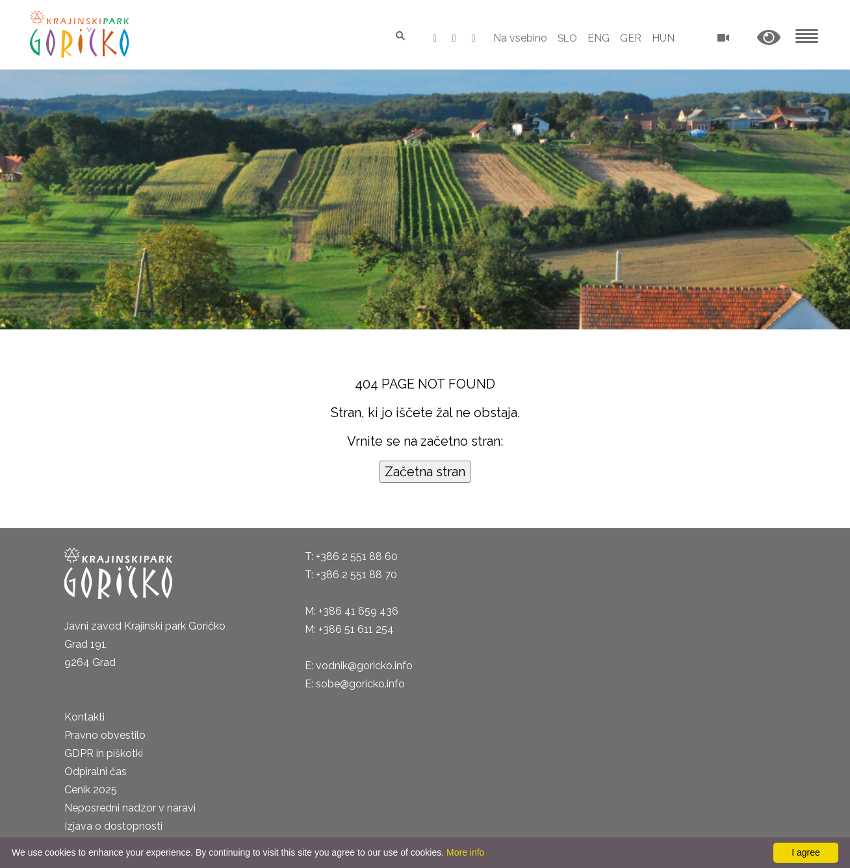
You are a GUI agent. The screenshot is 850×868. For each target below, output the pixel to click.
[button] (769, 38)
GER (630, 38)
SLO (566, 38)
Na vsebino (518, 38)
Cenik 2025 (90, 790)
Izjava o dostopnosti (113, 826)
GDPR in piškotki (103, 753)
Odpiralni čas (95, 771)
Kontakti (84, 717)
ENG (598, 38)
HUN (663, 38)
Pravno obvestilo (105, 735)
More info (465, 852)
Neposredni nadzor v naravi (130, 808)
